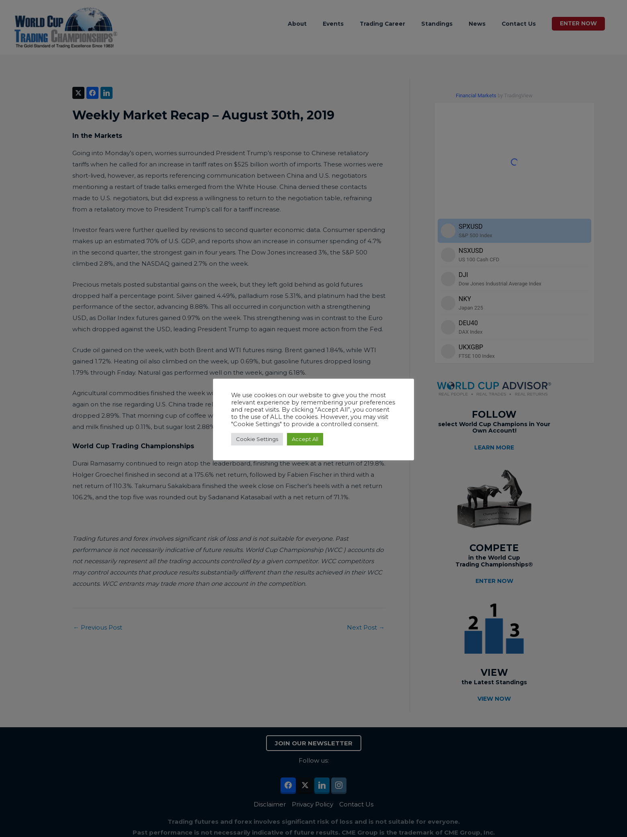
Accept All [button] (305, 439)
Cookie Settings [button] (257, 439)
